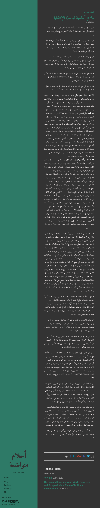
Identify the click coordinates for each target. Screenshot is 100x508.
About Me (6, 497)
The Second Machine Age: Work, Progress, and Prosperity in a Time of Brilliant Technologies (67, 485)
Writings (7, 488)
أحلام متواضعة (88, 12)
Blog (6, 481)
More (6, 492)
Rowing (53, 477)
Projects (7, 485)
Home (6, 477)
